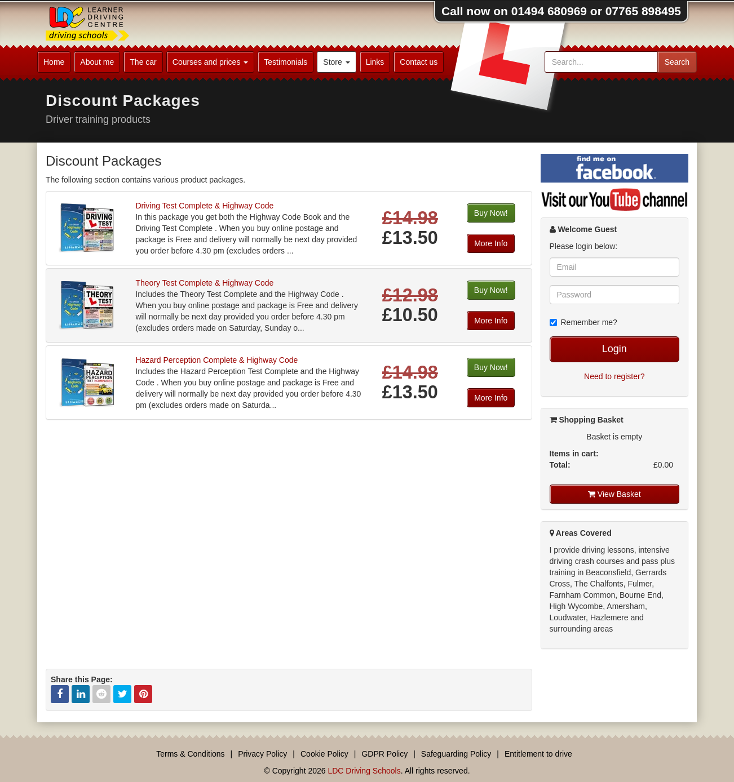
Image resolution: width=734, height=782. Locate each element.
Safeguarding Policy (456, 753)
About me (97, 61)
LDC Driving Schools (364, 770)
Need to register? (614, 376)
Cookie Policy (324, 753)
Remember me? (583, 322)
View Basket (614, 494)
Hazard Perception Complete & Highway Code (216, 360)
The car (143, 61)
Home (53, 61)
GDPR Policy (384, 753)
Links (375, 61)
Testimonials (285, 61)
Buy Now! (491, 212)
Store (336, 61)
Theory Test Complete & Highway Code (204, 282)
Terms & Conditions (190, 753)
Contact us (418, 61)
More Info (490, 243)
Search (677, 61)
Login (614, 348)
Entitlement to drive (538, 753)
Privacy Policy (262, 753)
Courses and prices (211, 61)
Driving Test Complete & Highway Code (204, 205)
